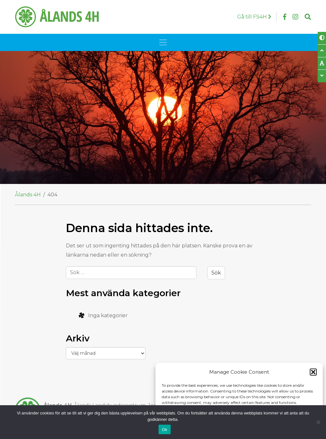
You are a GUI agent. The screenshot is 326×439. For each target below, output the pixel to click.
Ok (164, 429)
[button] (313, 372)
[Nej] (318, 422)
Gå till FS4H (254, 17)
